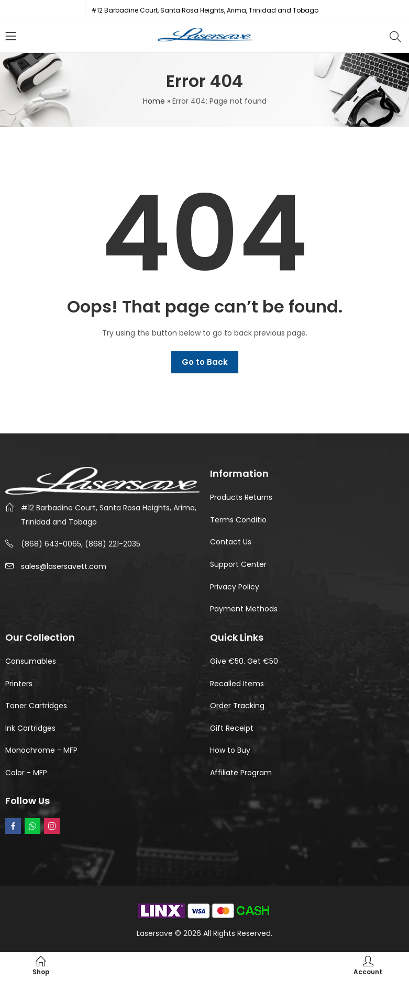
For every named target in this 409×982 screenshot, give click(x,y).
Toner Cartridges (36, 705)
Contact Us (230, 542)
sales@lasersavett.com (63, 566)
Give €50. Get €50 (244, 661)
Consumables (30, 661)
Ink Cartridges (30, 728)
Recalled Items (237, 683)
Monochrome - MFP (41, 750)
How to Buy (230, 750)
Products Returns (241, 497)
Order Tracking (237, 705)
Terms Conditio (238, 520)
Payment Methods (244, 609)
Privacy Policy (234, 587)
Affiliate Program (241, 772)
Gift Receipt (231, 728)
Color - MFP (26, 772)
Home (154, 101)
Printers (18, 683)
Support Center (238, 564)
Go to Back (205, 361)
